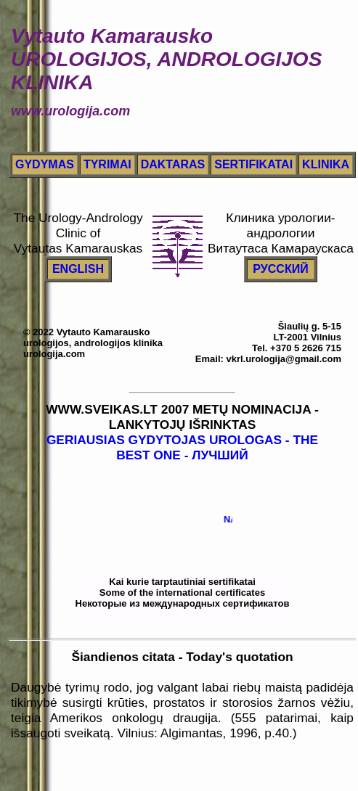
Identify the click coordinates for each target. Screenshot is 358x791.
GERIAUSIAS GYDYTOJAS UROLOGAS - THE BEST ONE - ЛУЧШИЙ (182, 447)
